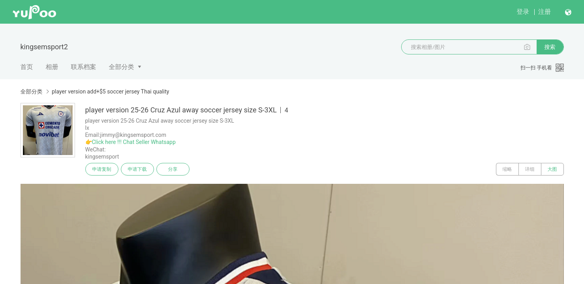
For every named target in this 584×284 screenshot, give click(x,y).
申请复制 (101, 169)
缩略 (507, 169)
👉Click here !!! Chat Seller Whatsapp (130, 142)
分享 (173, 169)
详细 (530, 169)
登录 (522, 11)
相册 (52, 67)
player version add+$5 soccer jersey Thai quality (110, 91)
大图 (552, 169)
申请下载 (137, 169)
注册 (544, 11)
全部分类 (121, 67)
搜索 (550, 47)
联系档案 (83, 67)
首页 (27, 67)
